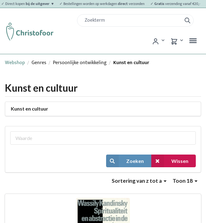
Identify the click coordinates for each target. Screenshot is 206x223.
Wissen (169, 161)
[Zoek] (132, 20)
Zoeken (125, 161)
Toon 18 (185, 180)
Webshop (15, 63)
